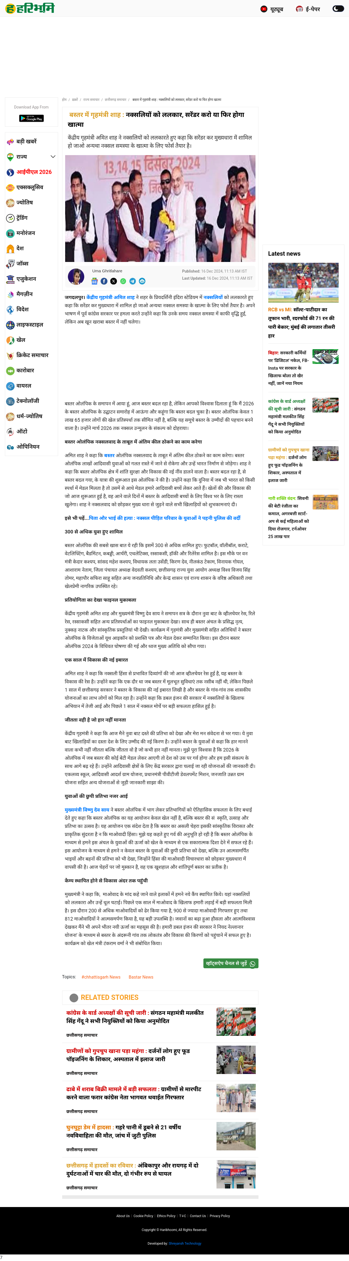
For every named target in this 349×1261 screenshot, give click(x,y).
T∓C (182, 1216)
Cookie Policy (143, 1216)
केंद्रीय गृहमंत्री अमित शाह (110, 297)
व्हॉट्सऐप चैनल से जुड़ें (232, 963)
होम (64, 100)
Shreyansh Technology (185, 1243)
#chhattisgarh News (101, 977)
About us (123, 1216)
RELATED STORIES (110, 997)
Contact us (198, 1216)
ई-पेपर (308, 9)
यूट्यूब (271, 9)
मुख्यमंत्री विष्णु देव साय (87, 810)
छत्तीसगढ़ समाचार (115, 100)
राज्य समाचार (91, 100)
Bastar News (141, 977)
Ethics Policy (166, 1216)
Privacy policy (220, 1216)
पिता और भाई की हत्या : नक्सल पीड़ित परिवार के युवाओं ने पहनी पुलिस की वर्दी (164, 518)
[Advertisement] (174, 56)
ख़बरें (75, 100)
